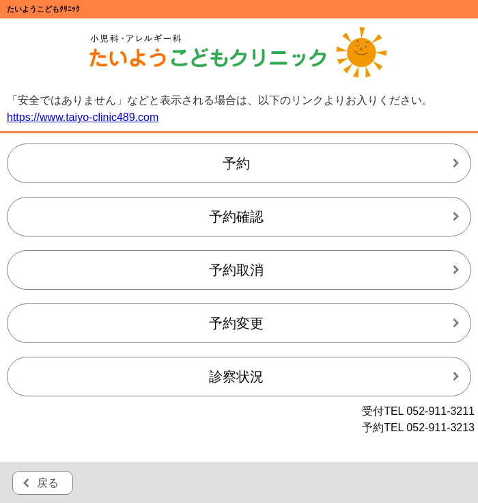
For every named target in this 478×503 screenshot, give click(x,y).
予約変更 (236, 323)
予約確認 (236, 216)
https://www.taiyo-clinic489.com (82, 117)
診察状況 (236, 376)
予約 (236, 163)
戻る (48, 483)
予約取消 (236, 269)
